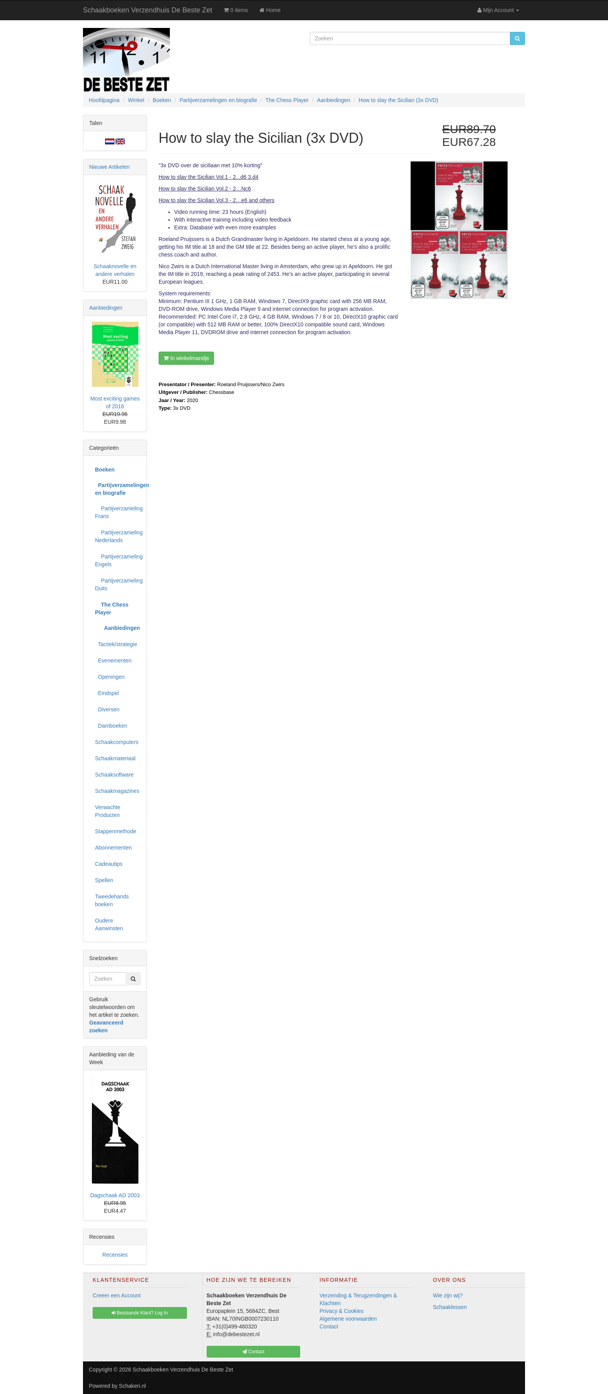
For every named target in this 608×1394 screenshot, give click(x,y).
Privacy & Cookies (342, 1311)
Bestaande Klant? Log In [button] (140, 1313)
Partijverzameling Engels (118, 560)
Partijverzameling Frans (118, 512)
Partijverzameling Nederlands (118, 536)
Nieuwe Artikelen (109, 167)
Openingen (109, 677)
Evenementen (113, 660)
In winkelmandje (186, 358)
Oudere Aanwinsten (109, 924)
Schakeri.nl (132, 1386)
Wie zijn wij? (448, 1295)
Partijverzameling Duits (118, 584)
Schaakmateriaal (115, 758)
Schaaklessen (450, 1307)
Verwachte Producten (107, 811)
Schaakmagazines (117, 791)
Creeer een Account (117, 1295)
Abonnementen (113, 847)
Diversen (107, 709)
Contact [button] (253, 1351)
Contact (329, 1326)
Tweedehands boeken (112, 900)
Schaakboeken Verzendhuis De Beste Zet (147, 10)
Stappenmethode (115, 831)
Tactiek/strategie (116, 644)
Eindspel (107, 693)
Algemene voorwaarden (348, 1319)
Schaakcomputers (116, 742)
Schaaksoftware (114, 775)
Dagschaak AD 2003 (115, 1195)
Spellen (104, 880)
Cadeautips (109, 864)
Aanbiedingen (106, 308)
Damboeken (111, 726)
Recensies (115, 1255)
